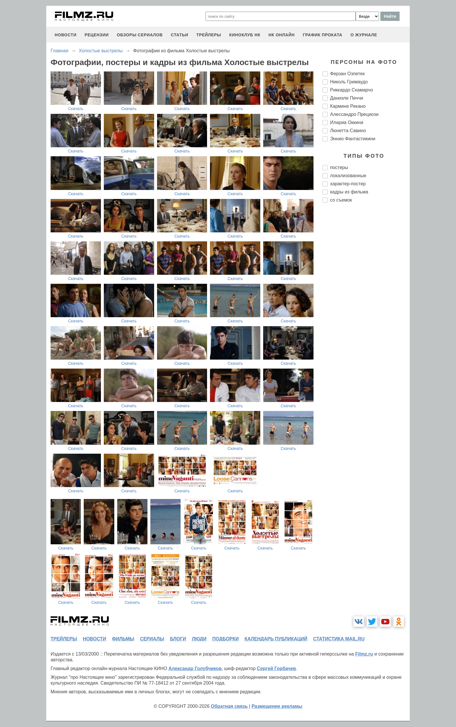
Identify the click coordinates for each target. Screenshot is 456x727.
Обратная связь (229, 706)
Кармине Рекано (348, 106)
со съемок (341, 200)
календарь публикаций (276, 638)
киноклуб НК (244, 35)
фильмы (123, 638)
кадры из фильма (349, 191)
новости (65, 35)
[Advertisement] (366, 304)
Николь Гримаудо (349, 81)
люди (199, 638)
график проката (322, 35)
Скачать (75, 108)
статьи (179, 35)
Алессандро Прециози (354, 114)
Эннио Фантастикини (352, 138)
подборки (225, 638)
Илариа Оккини (346, 122)
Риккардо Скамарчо (351, 89)
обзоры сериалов (140, 35)
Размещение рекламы (277, 706)
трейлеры (208, 35)
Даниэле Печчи (346, 98)
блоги (178, 638)
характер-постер (348, 183)
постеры (339, 167)
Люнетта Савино (348, 130)
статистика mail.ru (339, 638)
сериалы (152, 638)
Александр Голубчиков (195, 668)
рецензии (97, 35)
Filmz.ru (364, 653)
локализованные (348, 175)
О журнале (363, 35)
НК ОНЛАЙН (281, 35)
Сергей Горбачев (276, 668)
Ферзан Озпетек (347, 73)
